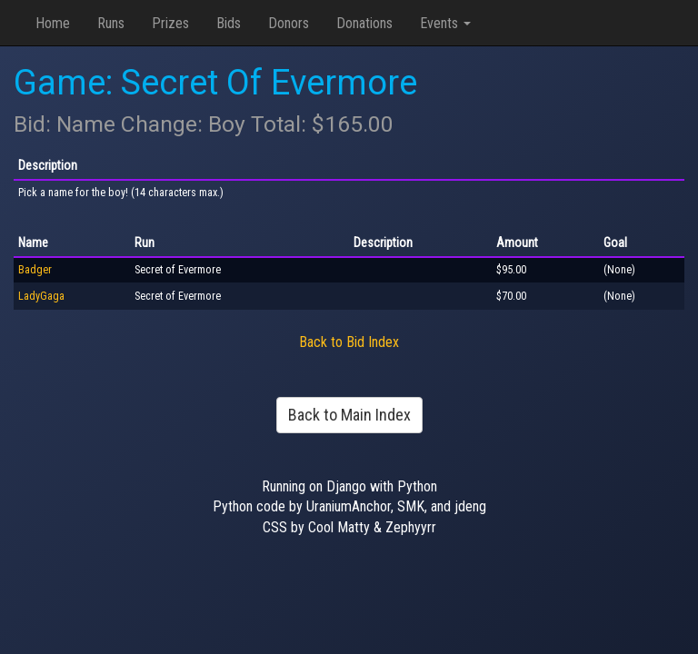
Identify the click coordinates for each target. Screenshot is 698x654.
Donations (364, 23)
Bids (228, 23)
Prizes (170, 23)
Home (52, 23)
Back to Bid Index (349, 342)
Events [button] (445, 23)
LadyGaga (41, 296)
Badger (35, 269)
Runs (111, 23)
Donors (288, 23)
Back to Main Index (349, 414)
